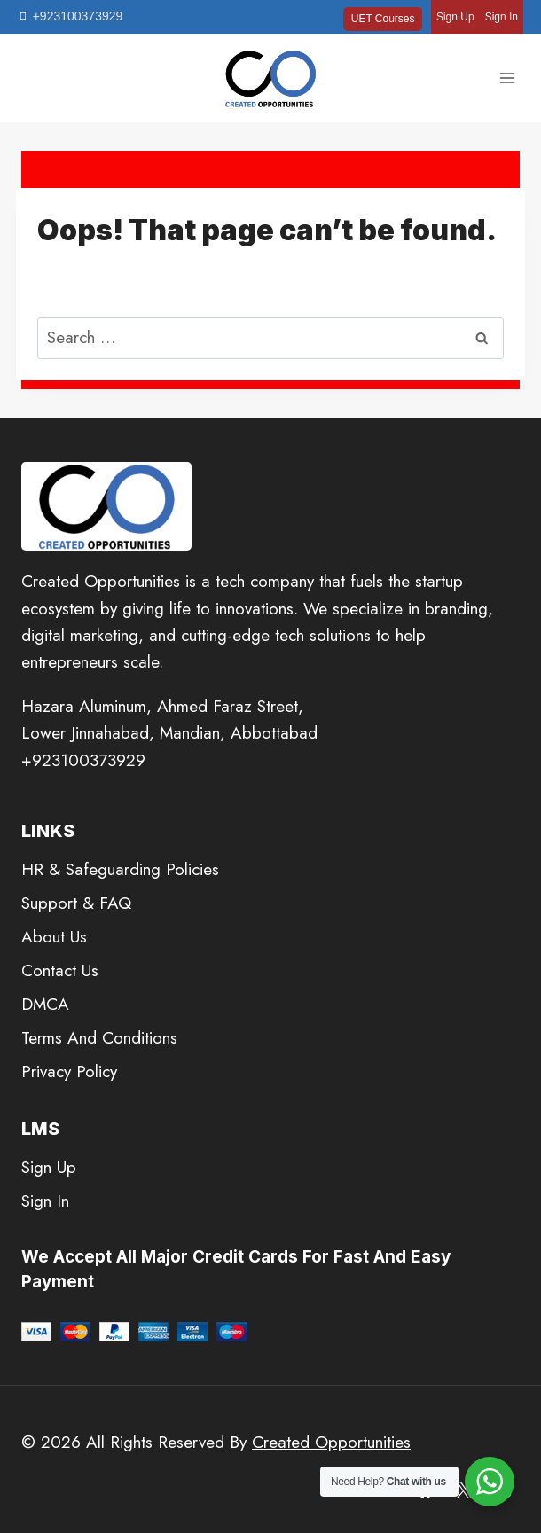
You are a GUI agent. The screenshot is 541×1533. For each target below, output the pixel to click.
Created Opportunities (331, 1442)
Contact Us (59, 970)
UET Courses (383, 18)
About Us (54, 937)
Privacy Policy (69, 1071)
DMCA (45, 1004)
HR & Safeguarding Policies (120, 869)
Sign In (501, 17)
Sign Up (455, 17)
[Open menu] (506, 78)
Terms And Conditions (99, 1038)
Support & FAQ (76, 903)
